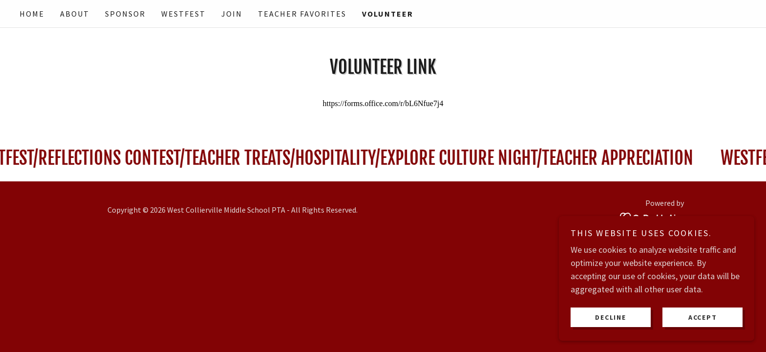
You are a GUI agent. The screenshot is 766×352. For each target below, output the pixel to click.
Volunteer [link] (387, 14)
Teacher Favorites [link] (302, 14)
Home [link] (32, 14)
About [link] (74, 14)
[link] (652, 216)
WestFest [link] (183, 14)
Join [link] (231, 14)
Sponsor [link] (125, 14)
